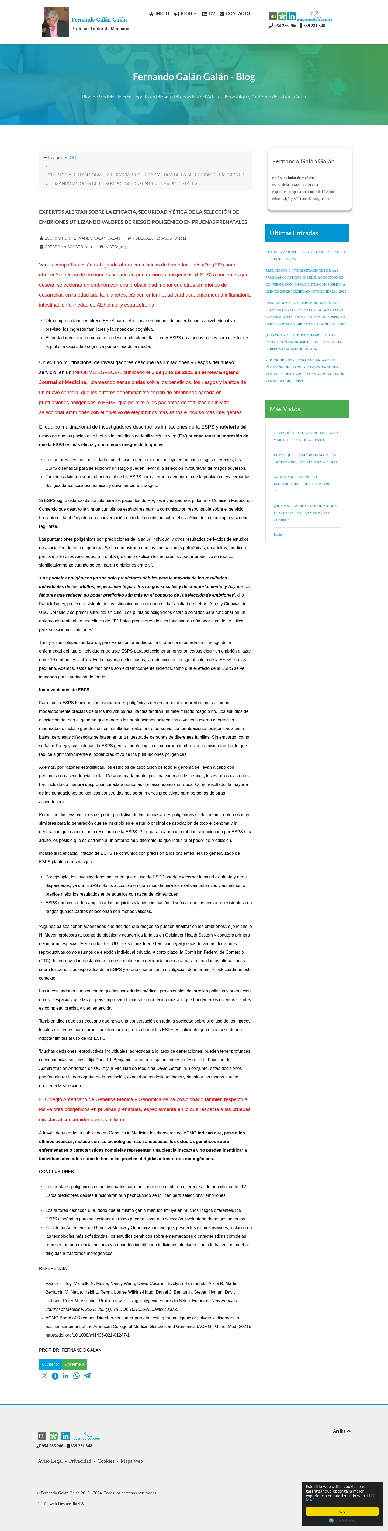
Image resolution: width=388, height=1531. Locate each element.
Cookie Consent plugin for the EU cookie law (342, 1520)
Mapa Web (132, 1461)
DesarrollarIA (71, 1503)
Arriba (342, 1431)
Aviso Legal (50, 1461)
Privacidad (80, 1461)
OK (342, 1511)
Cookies (106, 1461)
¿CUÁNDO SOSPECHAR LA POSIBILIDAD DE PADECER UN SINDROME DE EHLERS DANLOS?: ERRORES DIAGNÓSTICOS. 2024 (304, 342)
